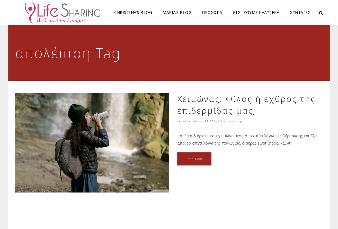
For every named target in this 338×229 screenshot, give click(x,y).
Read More (194, 159)
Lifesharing (234, 121)
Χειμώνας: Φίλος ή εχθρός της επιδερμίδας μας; (246, 104)
